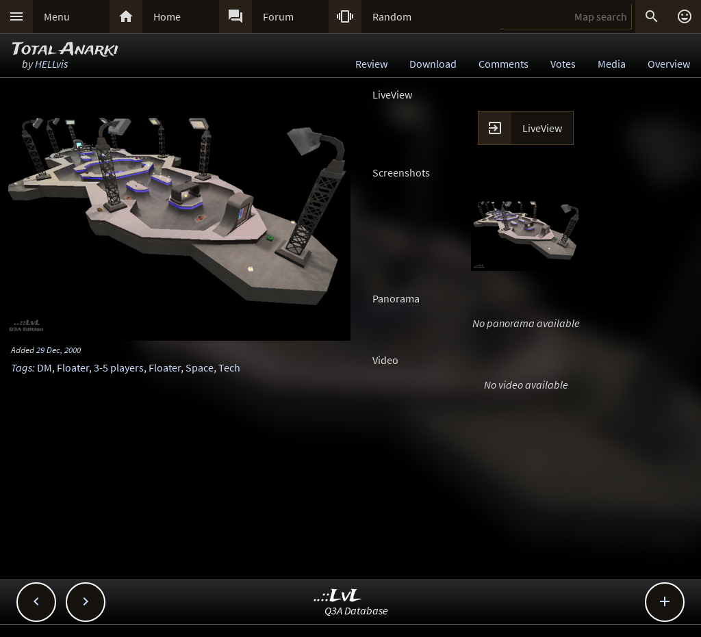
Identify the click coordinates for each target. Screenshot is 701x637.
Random (391, 16)
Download (433, 63)
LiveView (542, 128)
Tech (229, 367)
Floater (73, 367)
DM (44, 367)
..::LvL (338, 596)
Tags (21, 367)
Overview (669, 63)
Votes (563, 63)
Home (167, 16)
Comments (503, 63)
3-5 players (119, 367)
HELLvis (51, 63)
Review (371, 63)
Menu (57, 16)
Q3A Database (356, 610)
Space (200, 367)
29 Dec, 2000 (58, 349)
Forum (278, 16)
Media (612, 63)
